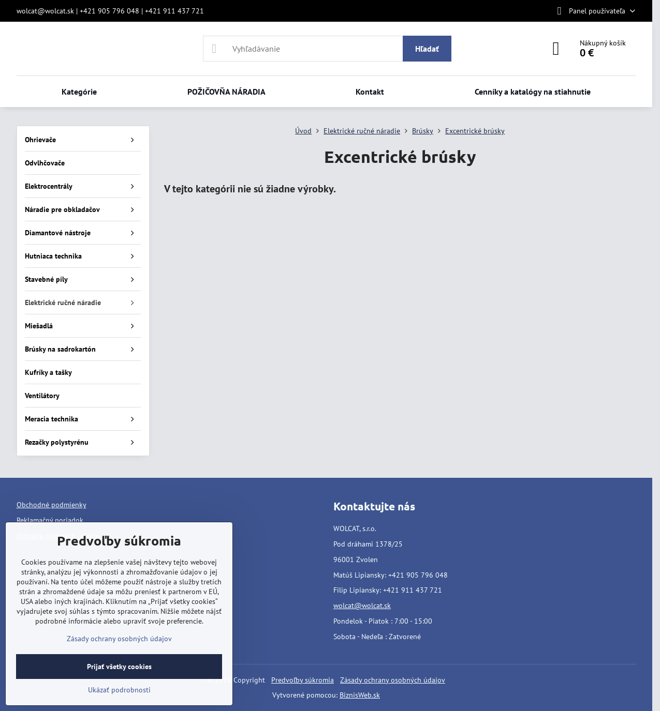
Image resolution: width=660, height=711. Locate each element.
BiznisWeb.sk (360, 695)
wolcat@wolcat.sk (362, 605)
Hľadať (427, 48)
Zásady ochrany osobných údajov (392, 680)
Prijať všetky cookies (119, 666)
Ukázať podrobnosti (119, 689)
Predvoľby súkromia (302, 680)
